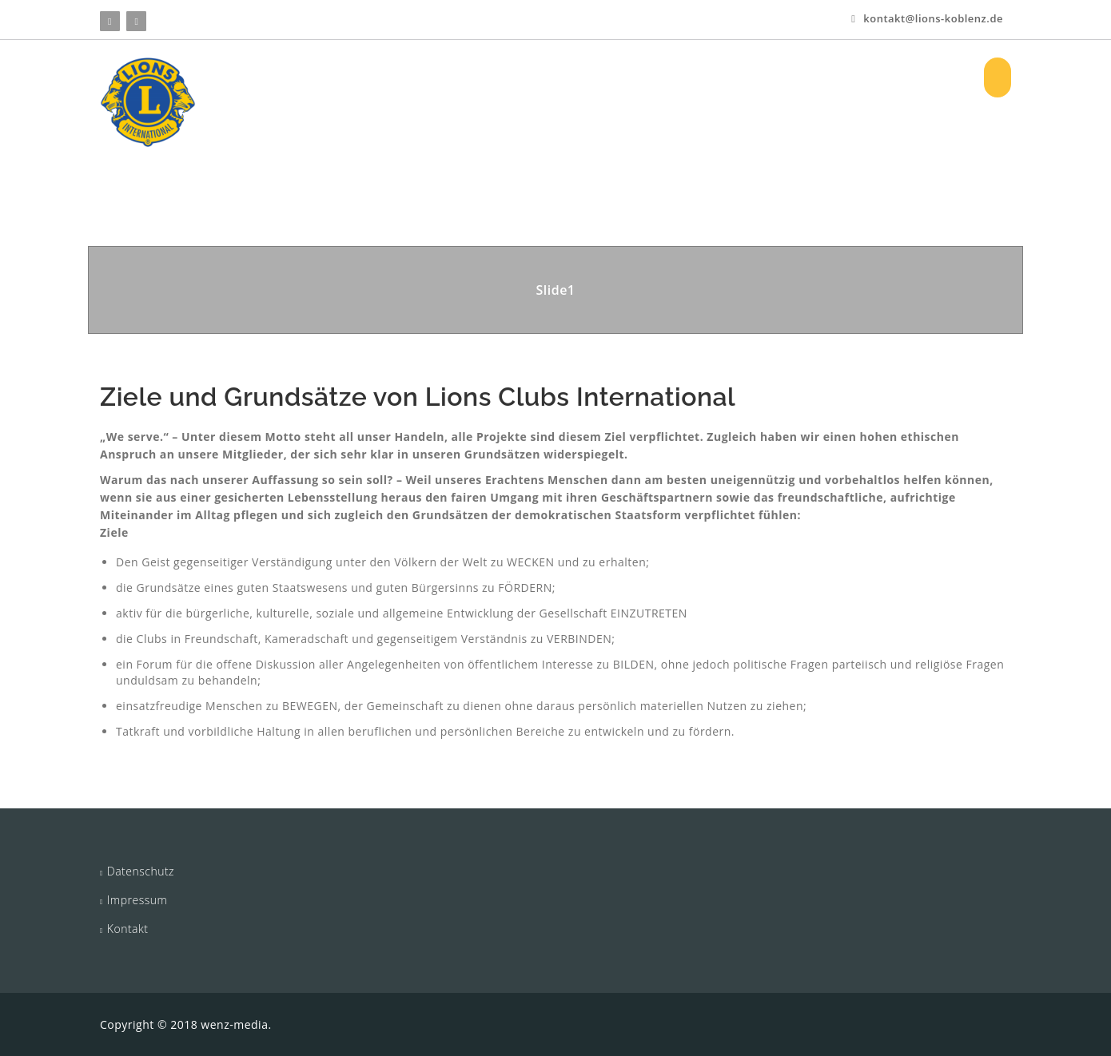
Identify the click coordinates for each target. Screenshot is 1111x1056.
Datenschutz (140, 871)
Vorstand (713, 77)
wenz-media (234, 1024)
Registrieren (921, 77)
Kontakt (128, 928)
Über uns (452, 77)
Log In (844, 77)
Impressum (137, 899)
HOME (378, 77)
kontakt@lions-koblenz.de (927, 18)
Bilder (785, 77)
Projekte (538, 77)
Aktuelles (624, 77)
